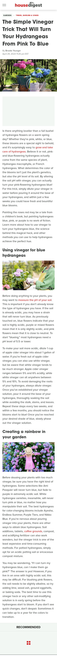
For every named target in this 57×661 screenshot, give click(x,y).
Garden (7, 15)
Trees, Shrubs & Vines (27, 15)
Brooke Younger (13, 50)
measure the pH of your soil (35, 300)
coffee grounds (33, 531)
